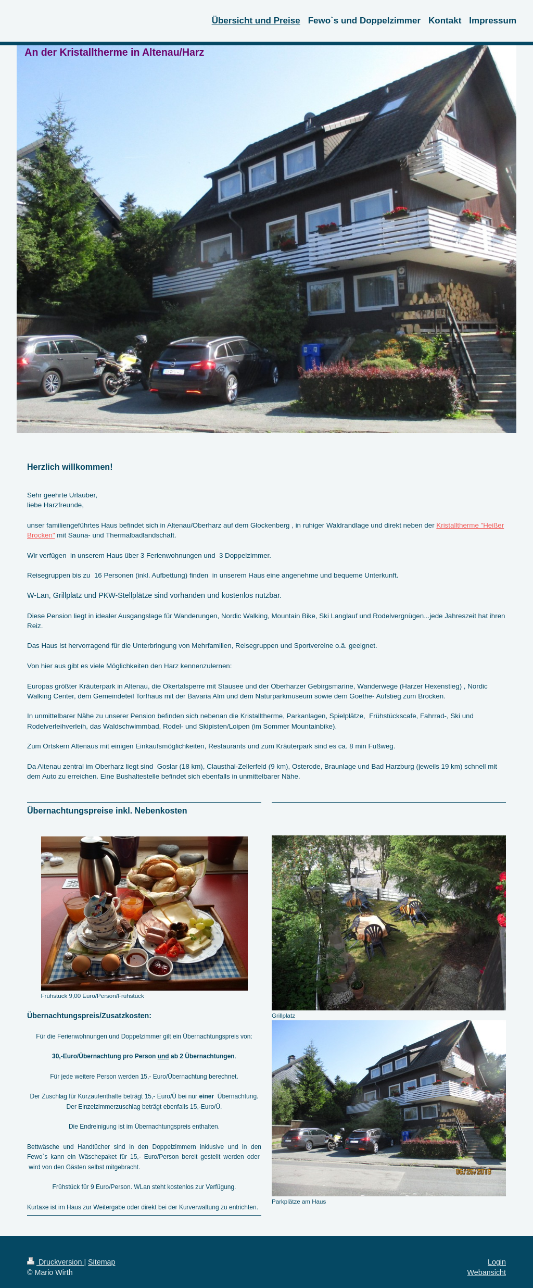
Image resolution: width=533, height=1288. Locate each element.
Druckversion (55, 1262)
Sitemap (101, 1262)
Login (497, 1262)
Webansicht (486, 1272)
